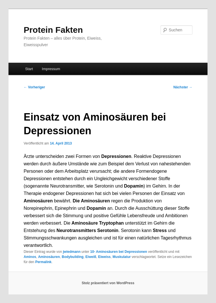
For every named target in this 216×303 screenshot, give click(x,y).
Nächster (182, 87)
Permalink (43, 262)
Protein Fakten (53, 29)
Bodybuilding (73, 257)
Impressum (51, 69)
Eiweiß (91, 257)
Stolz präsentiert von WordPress (108, 283)
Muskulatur (122, 257)
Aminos (30, 257)
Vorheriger (34, 87)
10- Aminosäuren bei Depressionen (118, 252)
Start (29, 69)
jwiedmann (71, 252)
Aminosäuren (49, 257)
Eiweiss (104, 257)
